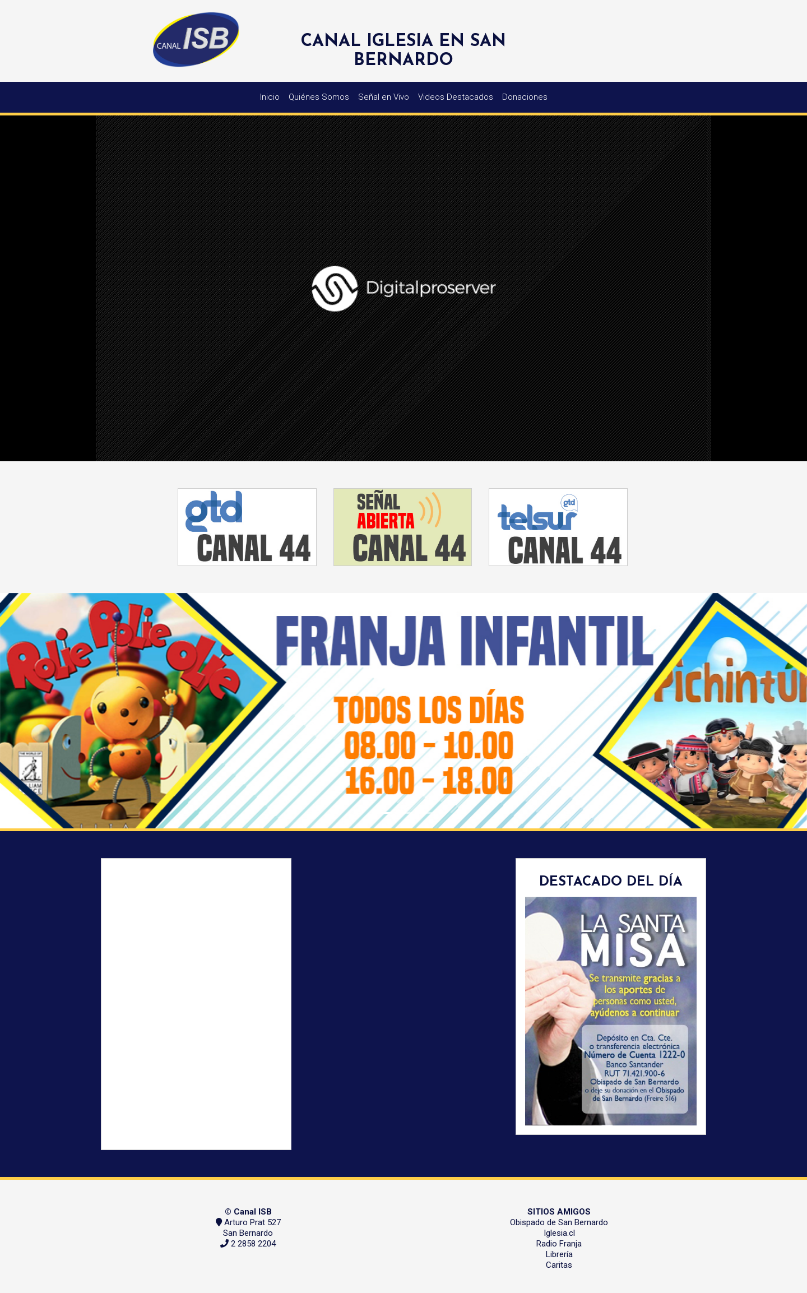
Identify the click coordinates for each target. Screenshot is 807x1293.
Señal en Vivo (383, 97)
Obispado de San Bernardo (559, 1222)
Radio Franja (559, 1244)
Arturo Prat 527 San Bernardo (252, 1227)
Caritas (559, 1265)
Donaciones (525, 97)
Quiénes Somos (319, 97)
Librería (559, 1254)
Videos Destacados (455, 97)
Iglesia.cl (559, 1233)
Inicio (270, 97)
